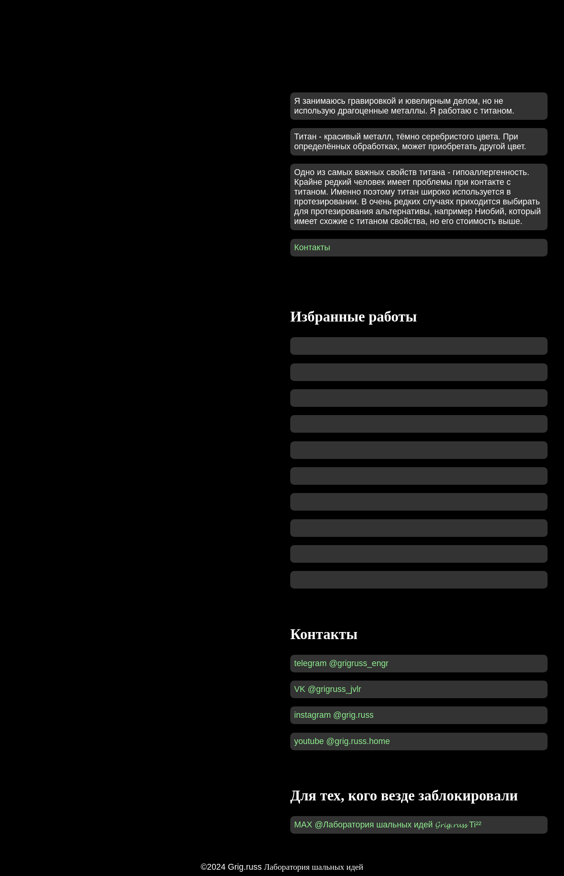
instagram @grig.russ (334, 715)
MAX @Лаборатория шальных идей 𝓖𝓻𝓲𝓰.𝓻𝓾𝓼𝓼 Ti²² (387, 824)
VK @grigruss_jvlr (327, 689)
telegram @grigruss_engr (341, 663)
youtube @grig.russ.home (342, 741)
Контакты (312, 247)
